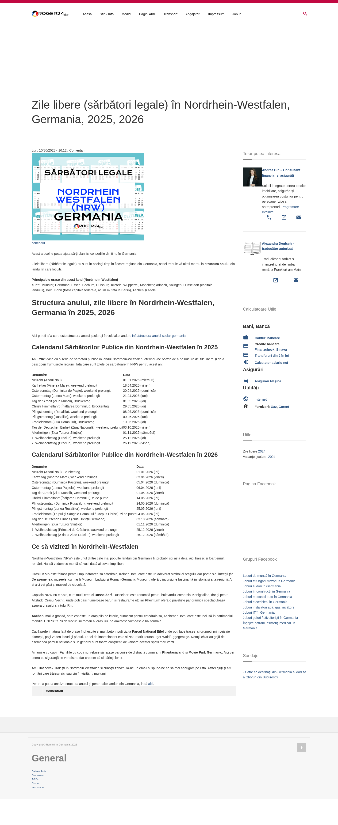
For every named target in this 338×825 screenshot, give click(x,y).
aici (150, 710)
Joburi (236, 14)
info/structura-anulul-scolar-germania (159, 362)
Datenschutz (39, 797)
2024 (261, 477)
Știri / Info (107, 14)
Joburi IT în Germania (259, 639)
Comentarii (54, 717)
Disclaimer (38, 801)
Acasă (87, 14)
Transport (170, 14)
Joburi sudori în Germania (262, 612)
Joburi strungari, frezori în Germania (269, 607)
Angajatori (192, 14)
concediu (38, 269)
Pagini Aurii (147, 14)
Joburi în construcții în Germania (266, 618)
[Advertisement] (169, 89)
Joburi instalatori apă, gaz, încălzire (268, 633)
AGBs (35, 805)
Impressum (216, 14)
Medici (126, 14)
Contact (36, 809)
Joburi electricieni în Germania (265, 628)
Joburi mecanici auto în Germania (267, 623)
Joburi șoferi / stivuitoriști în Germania (270, 644)
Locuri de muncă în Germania (264, 602)
